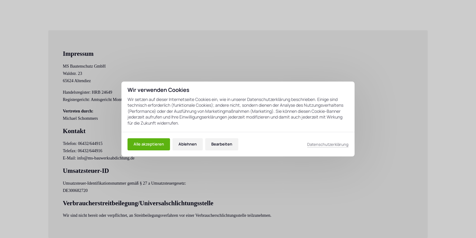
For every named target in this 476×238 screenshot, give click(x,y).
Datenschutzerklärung (327, 144)
